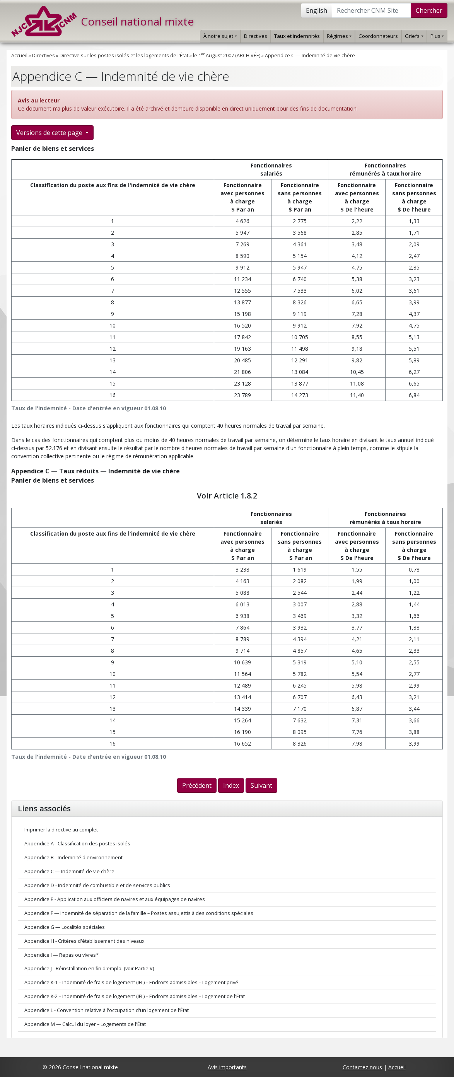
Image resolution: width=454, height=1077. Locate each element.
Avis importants (227, 1067)
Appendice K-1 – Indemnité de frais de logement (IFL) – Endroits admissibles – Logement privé (131, 982)
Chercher (429, 10)
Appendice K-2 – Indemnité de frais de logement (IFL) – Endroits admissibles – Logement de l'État (134, 996)
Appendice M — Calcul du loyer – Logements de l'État (85, 1024)
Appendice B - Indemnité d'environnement (73, 857)
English (316, 10)
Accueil (19, 55)
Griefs (414, 35)
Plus (437, 35)
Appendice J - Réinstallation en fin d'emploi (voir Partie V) (89, 968)
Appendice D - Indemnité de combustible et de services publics (97, 885)
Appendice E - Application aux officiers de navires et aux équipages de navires (114, 899)
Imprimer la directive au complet (61, 829)
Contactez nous (362, 1067)
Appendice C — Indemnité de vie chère (310, 55)
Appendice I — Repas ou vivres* (61, 955)
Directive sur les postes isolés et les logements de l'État (124, 55)
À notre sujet (220, 35)
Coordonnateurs (378, 35)
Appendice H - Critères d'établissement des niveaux (84, 941)
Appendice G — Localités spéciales (64, 927)
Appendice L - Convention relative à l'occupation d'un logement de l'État (106, 1010)
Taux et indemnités (297, 35)
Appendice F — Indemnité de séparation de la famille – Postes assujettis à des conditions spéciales (138, 913)
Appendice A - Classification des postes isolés (77, 843)
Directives (255, 35)
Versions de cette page (50, 132)
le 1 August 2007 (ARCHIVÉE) (226, 55)
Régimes (339, 35)
